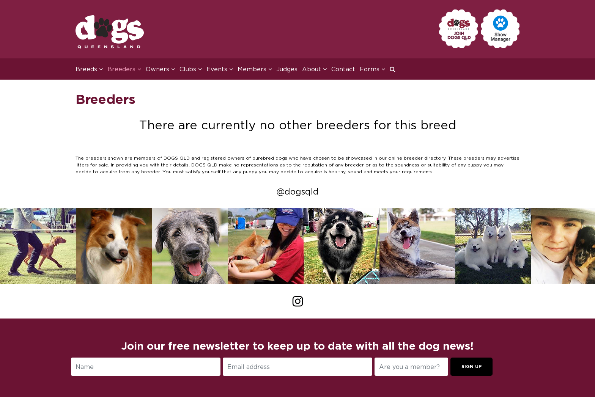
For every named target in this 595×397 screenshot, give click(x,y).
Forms (372, 69)
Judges (287, 69)
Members (255, 69)
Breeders (124, 69)
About (314, 69)
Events (219, 69)
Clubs (190, 69)
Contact (343, 69)
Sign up (471, 366)
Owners (160, 69)
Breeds (89, 69)
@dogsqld (298, 191)
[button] (395, 69)
